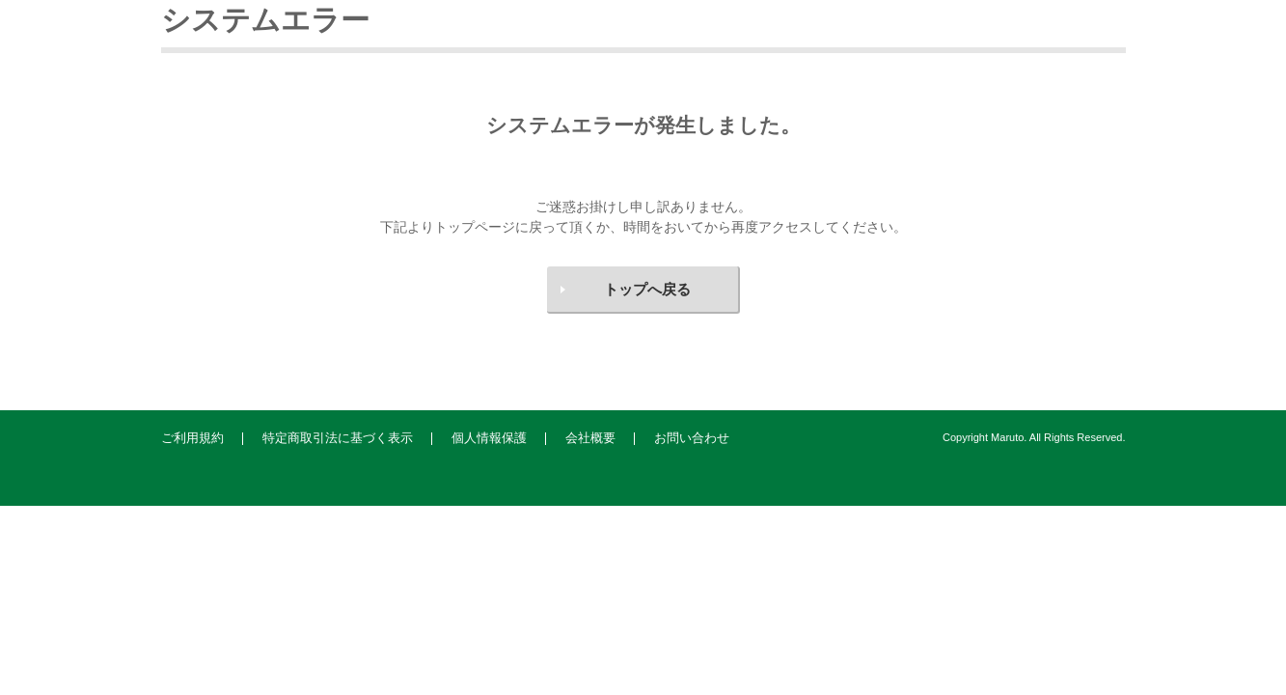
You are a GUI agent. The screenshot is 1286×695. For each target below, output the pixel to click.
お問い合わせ (691, 438)
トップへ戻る (647, 289)
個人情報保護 (489, 438)
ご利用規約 (192, 438)
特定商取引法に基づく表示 (337, 438)
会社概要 (590, 438)
